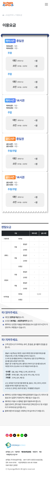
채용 (40, 452)
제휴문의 (35, 452)
